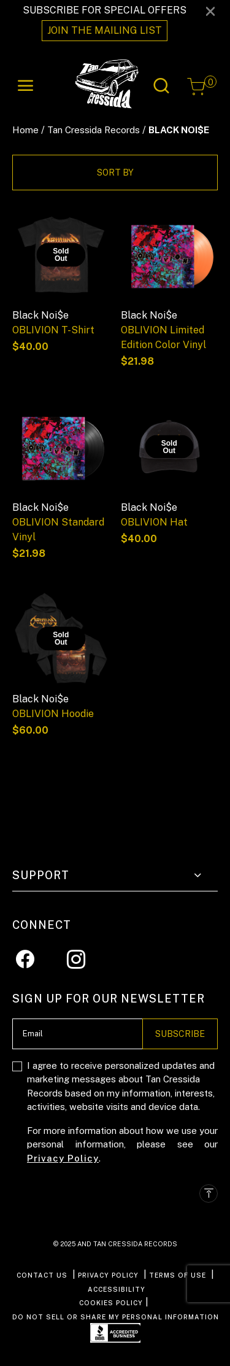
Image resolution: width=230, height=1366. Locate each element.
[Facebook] (25, 959)
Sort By (115, 172)
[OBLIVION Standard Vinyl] (61, 446)
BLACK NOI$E (178, 130)
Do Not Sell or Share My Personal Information (115, 1317)
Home (25, 130)
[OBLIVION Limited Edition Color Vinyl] (169, 255)
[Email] (77, 1034)
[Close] (210, 10)
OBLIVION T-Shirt (53, 330)
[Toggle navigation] (25, 86)
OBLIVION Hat (154, 522)
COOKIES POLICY (111, 1302)
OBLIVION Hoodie (53, 714)
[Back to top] (208, 1193)
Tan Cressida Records (93, 130)
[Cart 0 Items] (196, 86)
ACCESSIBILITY (116, 1289)
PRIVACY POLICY (108, 1275)
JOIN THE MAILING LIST (104, 30)
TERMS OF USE (177, 1275)
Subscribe (180, 1034)
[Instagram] (76, 959)
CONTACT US (42, 1275)
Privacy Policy (63, 1158)
